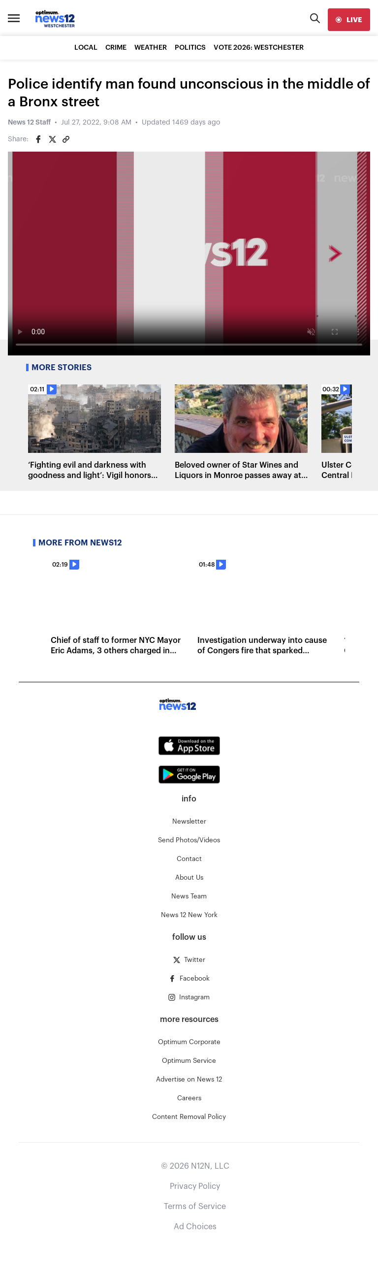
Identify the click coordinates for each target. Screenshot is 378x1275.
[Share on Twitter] (52, 139)
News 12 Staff (29, 122)
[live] (349, 19)
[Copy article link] (66, 139)
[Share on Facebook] (38, 139)
